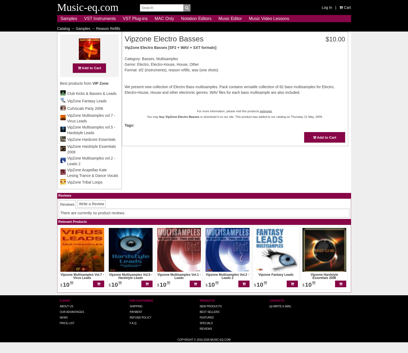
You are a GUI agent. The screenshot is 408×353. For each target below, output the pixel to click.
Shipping (136, 316)
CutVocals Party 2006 (85, 119)
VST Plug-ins (135, 18)
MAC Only (164, 18)
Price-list (67, 333)
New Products (211, 316)
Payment (136, 322)
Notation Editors (196, 18)
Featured (207, 328)
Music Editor (230, 18)
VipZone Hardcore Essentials (91, 150)
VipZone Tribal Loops (85, 193)
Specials (206, 333)
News (64, 328)
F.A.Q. (133, 333)
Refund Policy (140, 328)
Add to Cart (89, 78)
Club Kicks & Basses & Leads (91, 104)
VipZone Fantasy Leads (87, 111)
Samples (69, 18)
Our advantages (72, 322)
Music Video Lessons (269, 18)
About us (66, 316)
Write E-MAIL (280, 316)
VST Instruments (100, 18)
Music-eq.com (220, 350)
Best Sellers (209, 322)
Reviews (206, 339)
